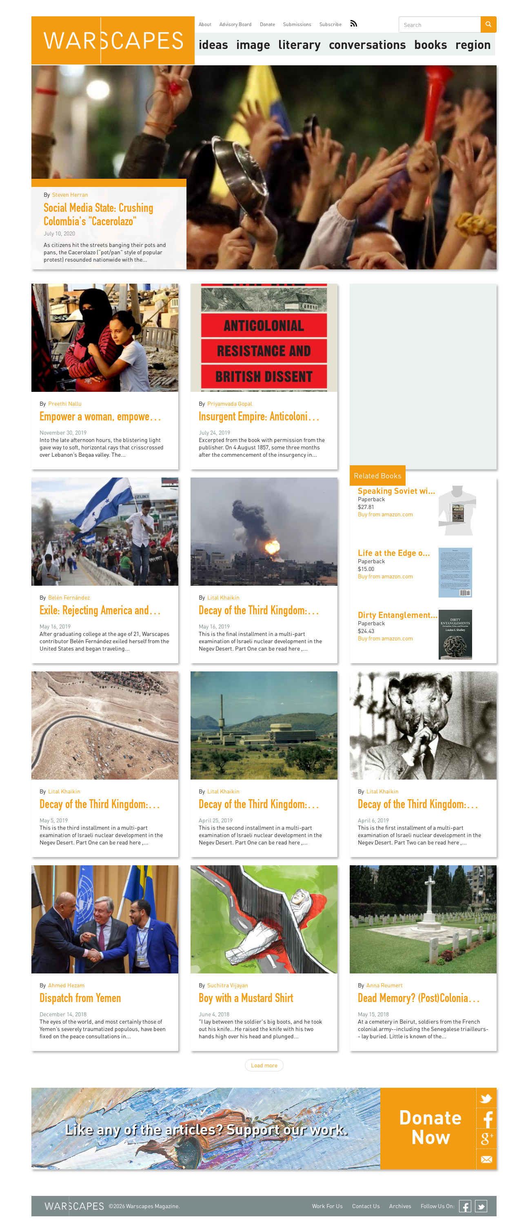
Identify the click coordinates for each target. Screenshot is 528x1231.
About (205, 24)
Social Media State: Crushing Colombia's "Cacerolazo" (98, 216)
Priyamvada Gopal (229, 403)
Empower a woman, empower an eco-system (126, 418)
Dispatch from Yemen (80, 999)
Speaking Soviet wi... (396, 491)
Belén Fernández (69, 597)
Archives (400, 1205)
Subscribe (330, 24)
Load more (264, 1065)
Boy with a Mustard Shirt (246, 999)
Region (473, 44)
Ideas (213, 44)
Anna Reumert (384, 985)
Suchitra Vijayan (227, 985)
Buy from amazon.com (385, 514)
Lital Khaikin (223, 597)
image (253, 44)
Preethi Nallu (65, 403)
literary (299, 44)
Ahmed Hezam (66, 985)
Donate (267, 24)
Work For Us (327, 1205)
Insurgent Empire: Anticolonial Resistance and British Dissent (317, 418)
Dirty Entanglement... (398, 615)
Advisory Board (236, 24)
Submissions (297, 24)
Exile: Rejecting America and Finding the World (129, 612)
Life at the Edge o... (394, 553)
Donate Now (430, 1126)
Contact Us (366, 1205)
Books (430, 44)
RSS (354, 24)
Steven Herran (70, 194)
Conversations (367, 44)
